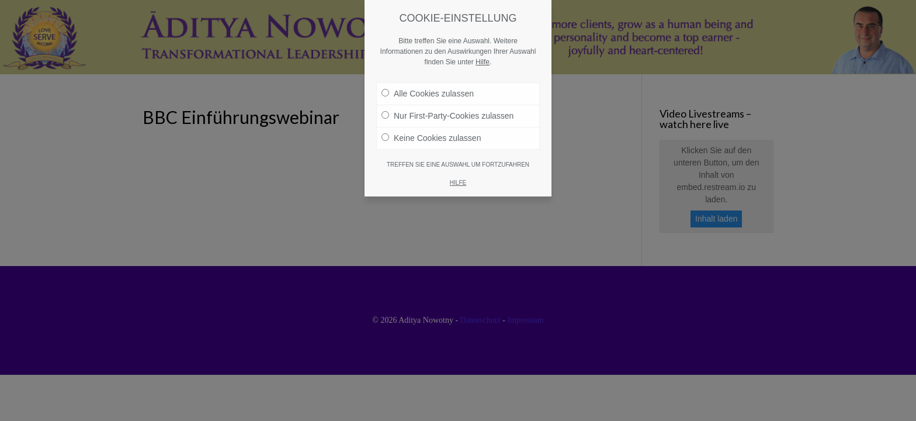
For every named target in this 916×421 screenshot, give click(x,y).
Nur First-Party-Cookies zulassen (447, 107)
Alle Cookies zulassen (427, 84)
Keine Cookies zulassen (431, 129)
